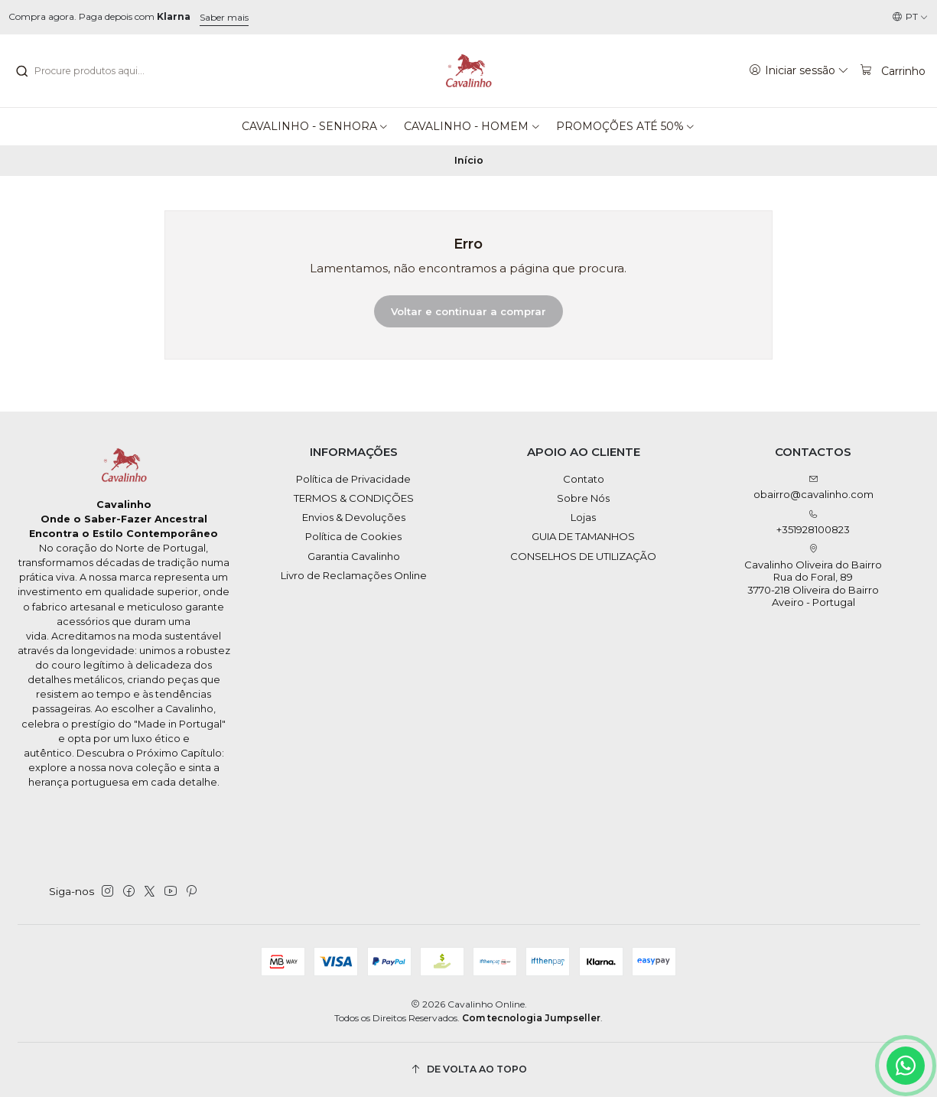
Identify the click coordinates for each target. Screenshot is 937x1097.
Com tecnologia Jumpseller (531, 1018)
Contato (583, 479)
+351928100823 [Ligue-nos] (813, 522)
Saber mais (224, 17)
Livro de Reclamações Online (354, 575)
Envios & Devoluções (353, 517)
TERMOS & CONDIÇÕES (354, 498)
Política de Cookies (353, 536)
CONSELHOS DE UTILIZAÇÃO (583, 556)
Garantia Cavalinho (353, 556)
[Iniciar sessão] (799, 70)
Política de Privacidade (353, 479)
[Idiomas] (910, 17)
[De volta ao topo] (469, 1069)
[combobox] (92, 71)
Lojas (583, 517)
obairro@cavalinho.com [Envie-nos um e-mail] (813, 487)
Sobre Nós (583, 498)
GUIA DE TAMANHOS (583, 536)
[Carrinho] (892, 70)
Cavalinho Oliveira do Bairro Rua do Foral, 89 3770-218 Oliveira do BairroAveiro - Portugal (813, 576)
